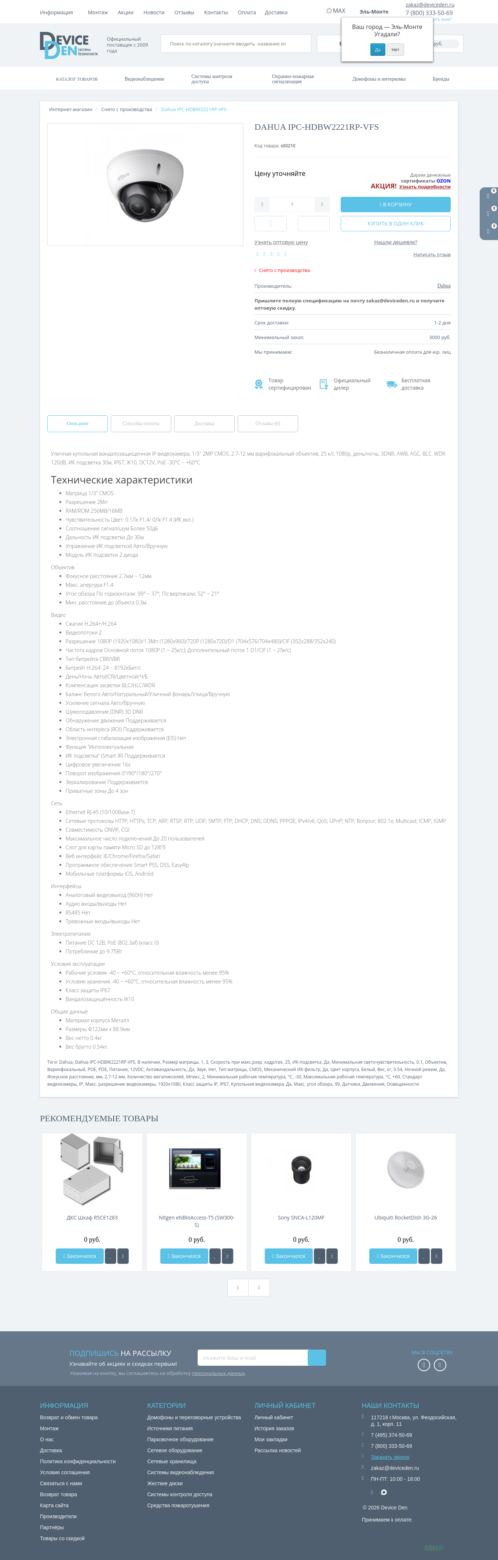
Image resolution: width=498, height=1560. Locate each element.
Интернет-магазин (70, 109)
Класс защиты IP (200, 1084)
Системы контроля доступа (211, 79)
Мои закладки (271, 1439)
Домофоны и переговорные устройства (194, 1417)
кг (389, 1069)
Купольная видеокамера (257, 1084)
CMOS (255, 1069)
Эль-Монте (376, 11)
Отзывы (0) (268, 423)
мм (99, 1077)
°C (290, 1077)
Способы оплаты (140, 423)
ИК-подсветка (307, 1062)
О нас (47, 1439)
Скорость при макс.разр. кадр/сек (246, 1062)
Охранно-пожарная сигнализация (293, 79)
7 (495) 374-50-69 (391, 1435)
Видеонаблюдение (144, 79)
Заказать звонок (390, 1457)
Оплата (127, 12)
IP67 (224, 1084)
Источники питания (170, 1428)
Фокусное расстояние (70, 1077)
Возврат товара (58, 1494)
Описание (77, 423)
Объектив (435, 1062)
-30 (298, 1077)
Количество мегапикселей (155, 1077)
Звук (201, 1069)
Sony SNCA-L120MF (301, 1217)
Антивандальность (166, 1069)
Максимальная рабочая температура (344, 1077)
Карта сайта (54, 1505)
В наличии (149, 1062)
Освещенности (403, 1084)
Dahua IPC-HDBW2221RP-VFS (105, 1062)
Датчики (351, 1084)
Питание (118, 1069)
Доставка (157, 12)
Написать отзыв (432, 254)
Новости (214, 12)
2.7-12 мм (115, 1077)
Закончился (79, 1255)
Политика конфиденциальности (78, 1461)
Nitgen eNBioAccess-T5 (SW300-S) (197, 1221)
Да (326, 1062)
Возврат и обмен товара (69, 1417)
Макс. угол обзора (313, 1084)
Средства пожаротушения (178, 1505)
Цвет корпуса (344, 1069)
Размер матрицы (180, 1062)
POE (92, 1069)
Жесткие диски (165, 1483)
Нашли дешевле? (395, 242)
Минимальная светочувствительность (373, 1062)
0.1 (420, 1062)
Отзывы (245, 12)
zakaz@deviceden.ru (430, 4)
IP (81, 1084)
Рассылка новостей (278, 1450)
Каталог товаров (77, 79)
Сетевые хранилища (172, 1461)
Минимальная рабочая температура (246, 1077)
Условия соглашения (65, 1472)
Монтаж (98, 12)
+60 (396, 1077)
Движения (373, 1084)
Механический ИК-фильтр (292, 1069)
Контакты (277, 12)
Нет (212, 1069)
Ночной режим (420, 1069)
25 (287, 1062)
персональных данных (218, 1373)
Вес (381, 1069)
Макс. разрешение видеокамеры (120, 1084)
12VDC (137, 1069)
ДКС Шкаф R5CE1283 (92, 1217)
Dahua (66, 1062)
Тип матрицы (233, 1069)
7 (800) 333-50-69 (429, 13)
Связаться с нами (61, 1483)
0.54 (397, 1069)
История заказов (274, 1428)
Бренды (441, 79)
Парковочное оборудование (180, 1439)
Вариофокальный (66, 1069)
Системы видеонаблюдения (180, 1472)
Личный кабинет (274, 1417)
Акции (187, 12)
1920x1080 (169, 1084)
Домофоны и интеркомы (379, 79)
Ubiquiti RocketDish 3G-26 (405, 1217)
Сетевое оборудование (174, 1450)
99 (337, 1084)
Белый (368, 1069)
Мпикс (193, 1077)
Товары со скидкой (62, 1538)
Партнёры (52, 1527)
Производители (58, 1516)
